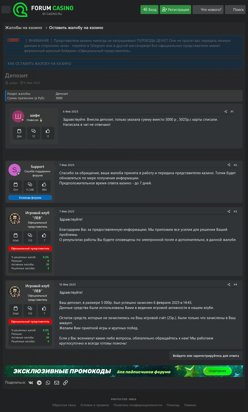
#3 (235, 211)
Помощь (173, 405)
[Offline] (22, 119)
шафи (13, 83)
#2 (235, 165)
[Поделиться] (226, 111)
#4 (235, 284)
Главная (190, 405)
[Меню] (6, 10)
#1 (232, 111)
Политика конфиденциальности (138, 405)
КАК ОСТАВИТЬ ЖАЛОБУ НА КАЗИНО (39, 63)
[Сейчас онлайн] (18, 173)
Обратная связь (64, 405)
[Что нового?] (208, 9)
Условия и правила (94, 405)
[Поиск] (235, 9)
